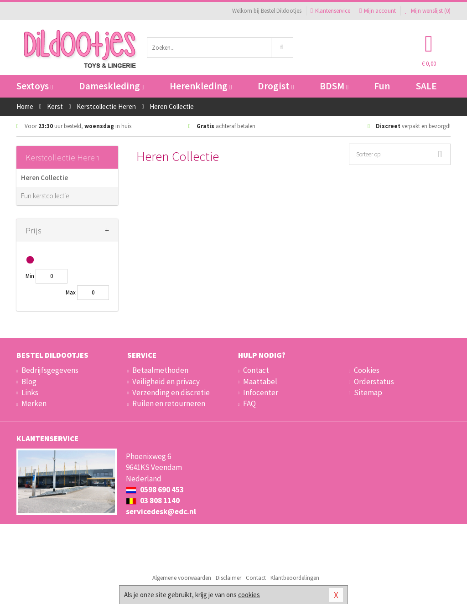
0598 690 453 (155, 490)
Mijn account (377, 11)
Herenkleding (201, 86)
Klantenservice (330, 11)
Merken (34, 403)
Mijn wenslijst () (428, 11)
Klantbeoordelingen (294, 578)
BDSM (334, 86)
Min (30, 276)
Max (71, 292)
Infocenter (260, 392)
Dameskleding (111, 86)
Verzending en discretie (171, 392)
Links (29, 392)
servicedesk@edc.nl (161, 511)
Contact (256, 370)
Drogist (276, 86)
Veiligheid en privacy (166, 382)
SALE (426, 86)
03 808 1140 (153, 501)
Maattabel (260, 382)
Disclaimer (228, 578)
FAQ (249, 403)
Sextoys (34, 86)
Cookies (366, 370)
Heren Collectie (44, 177)
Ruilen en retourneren (168, 403)
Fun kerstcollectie (45, 195)
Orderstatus (374, 382)
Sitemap (368, 392)
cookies (249, 594)
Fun (382, 86)
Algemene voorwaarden (181, 578)
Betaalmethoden (160, 370)
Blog (28, 382)
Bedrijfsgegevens (49, 370)
